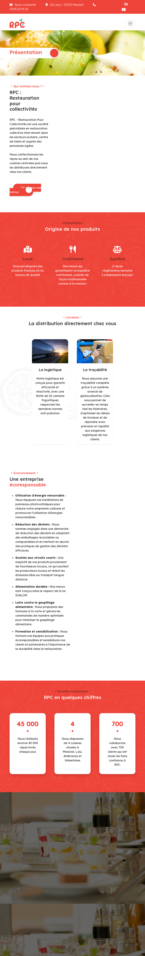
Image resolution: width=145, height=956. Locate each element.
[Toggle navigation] (130, 23)
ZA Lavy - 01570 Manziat (65, 5)
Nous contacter (23, 5)
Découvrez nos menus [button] (25, 190)
